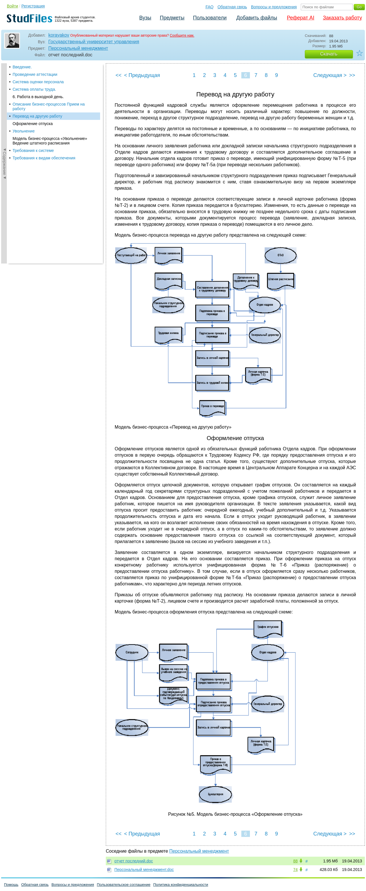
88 (295, 861)
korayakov (58, 35)
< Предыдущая (142, 75)
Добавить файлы (256, 18)
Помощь (11, 884)
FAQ (210, 7)
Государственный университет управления (93, 41)
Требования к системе (33, 150)
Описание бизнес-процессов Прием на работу (49, 106)
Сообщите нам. (182, 35)
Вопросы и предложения (274, 7)
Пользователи (209, 18)
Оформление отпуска (33, 123)
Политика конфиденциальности (180, 884)
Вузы (145, 18)
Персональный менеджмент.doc (144, 869)
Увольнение (24, 131)
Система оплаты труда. (34, 89)
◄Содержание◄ (4, 163)
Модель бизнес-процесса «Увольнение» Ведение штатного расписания (50, 140)
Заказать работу (342, 18)
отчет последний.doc (133, 861)
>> (352, 75)
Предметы (172, 18)
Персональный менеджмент (78, 48)
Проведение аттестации (35, 74)
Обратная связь (232, 7)
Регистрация (33, 6)
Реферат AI (300, 18)
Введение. (22, 67)
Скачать (328, 54)
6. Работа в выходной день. (38, 96)
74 (295, 869)
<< (119, 75)
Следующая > (330, 75)
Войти (12, 6)
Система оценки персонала (38, 82)
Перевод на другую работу (37, 116)
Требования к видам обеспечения (44, 158)
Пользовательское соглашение (123, 884)
